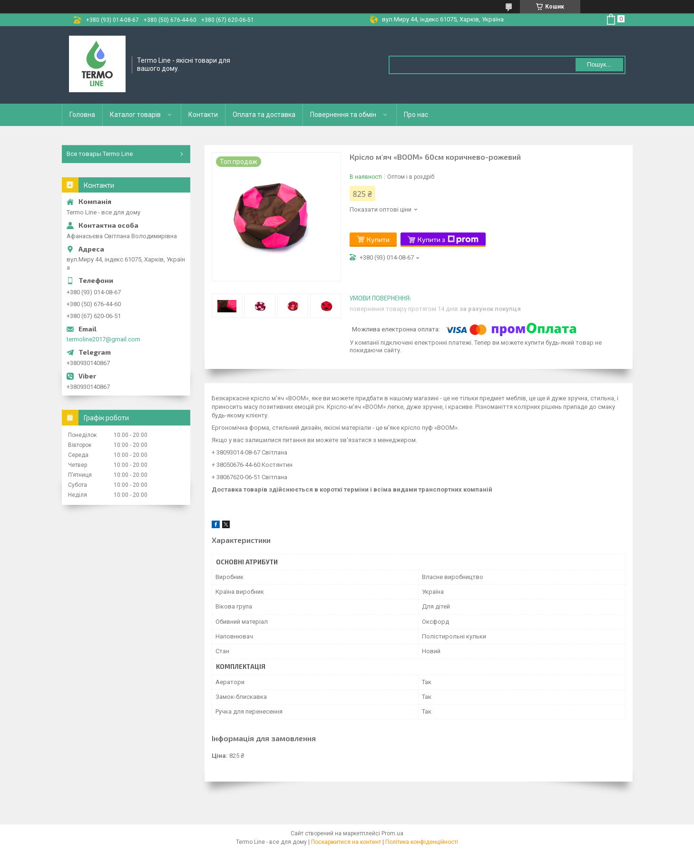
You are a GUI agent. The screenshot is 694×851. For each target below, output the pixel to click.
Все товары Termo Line (100, 153)
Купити (378, 239)
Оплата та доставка (264, 114)
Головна (82, 114)
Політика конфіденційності (421, 842)
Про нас (416, 114)
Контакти (203, 114)
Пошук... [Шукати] (599, 64)
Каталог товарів (135, 114)
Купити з (448, 239)
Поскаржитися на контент (346, 842)
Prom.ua (392, 833)
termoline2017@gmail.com (103, 339)
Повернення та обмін (343, 114)
